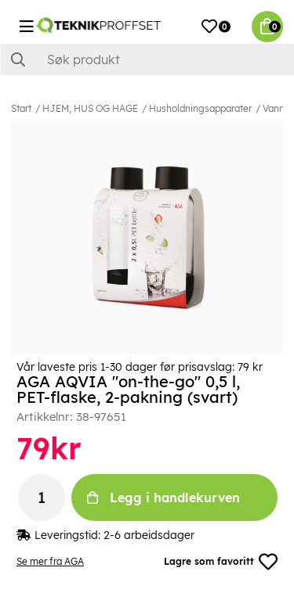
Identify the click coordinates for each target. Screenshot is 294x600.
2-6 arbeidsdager (148, 535)
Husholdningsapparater (200, 108)
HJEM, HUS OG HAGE (90, 108)
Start (21, 108)
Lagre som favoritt (221, 561)
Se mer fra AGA (50, 561)
